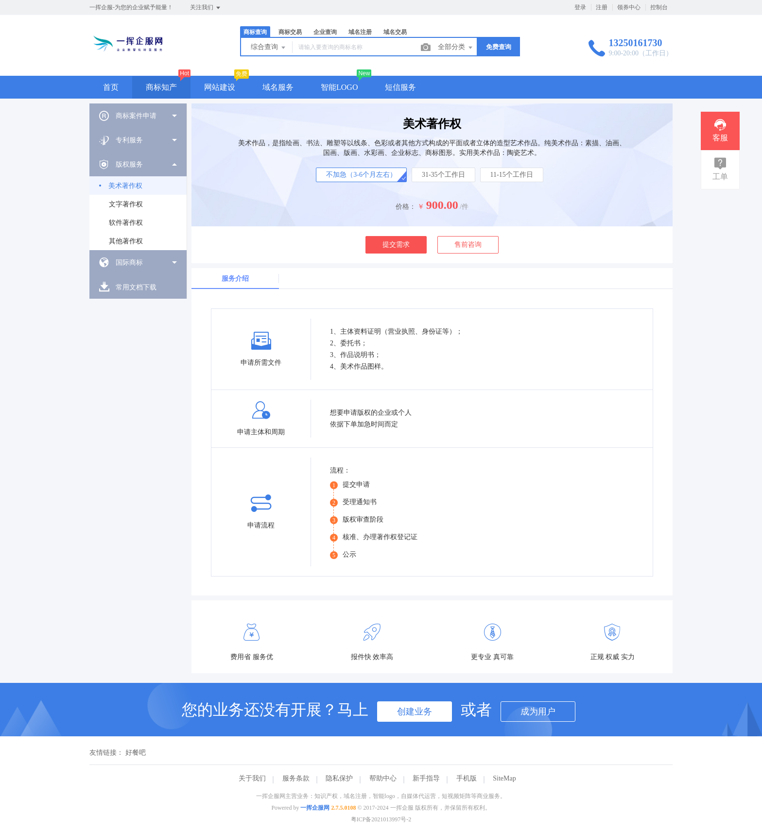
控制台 (659, 7)
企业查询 (325, 32)
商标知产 (161, 87)
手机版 (466, 778)
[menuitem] (138, 115)
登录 (580, 7)
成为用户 (537, 711)
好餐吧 (135, 752)
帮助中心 (383, 778)
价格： (406, 206)
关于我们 (252, 778)
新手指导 (426, 778)
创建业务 (414, 711)
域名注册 (360, 32)
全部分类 (456, 47)
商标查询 (255, 32)
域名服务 (278, 87)
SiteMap (504, 778)
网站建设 (219, 87)
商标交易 (290, 32)
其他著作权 (126, 241)
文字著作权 (126, 204)
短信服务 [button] (400, 87)
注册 (601, 7)
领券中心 (629, 7)
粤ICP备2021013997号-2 (381, 819)
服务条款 (296, 778)
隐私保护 (339, 778)
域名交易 (395, 32)
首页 (111, 87)
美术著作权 (125, 185)
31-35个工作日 (443, 174)
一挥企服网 (314, 807)
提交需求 (396, 244)
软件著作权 (126, 222)
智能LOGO (339, 87)
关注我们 (206, 7)
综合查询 (269, 47)
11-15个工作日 (511, 174)
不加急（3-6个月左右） (361, 174)
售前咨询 (468, 244)
